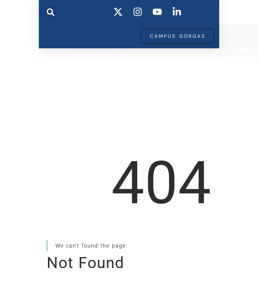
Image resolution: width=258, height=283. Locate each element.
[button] (50, 12)
